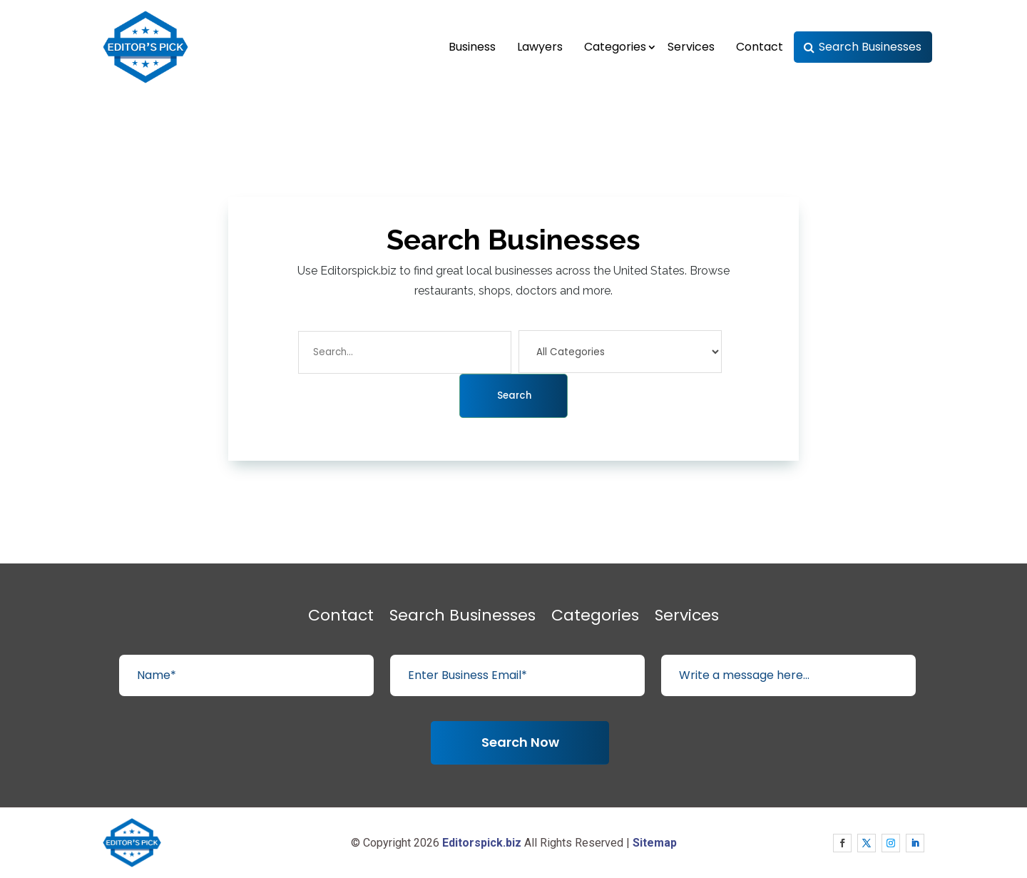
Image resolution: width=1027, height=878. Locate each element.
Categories (615, 47)
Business (472, 47)
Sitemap (655, 842)
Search (514, 395)
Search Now (520, 742)
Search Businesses (870, 47)
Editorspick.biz (481, 842)
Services (691, 47)
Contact (759, 47)
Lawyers (540, 47)
